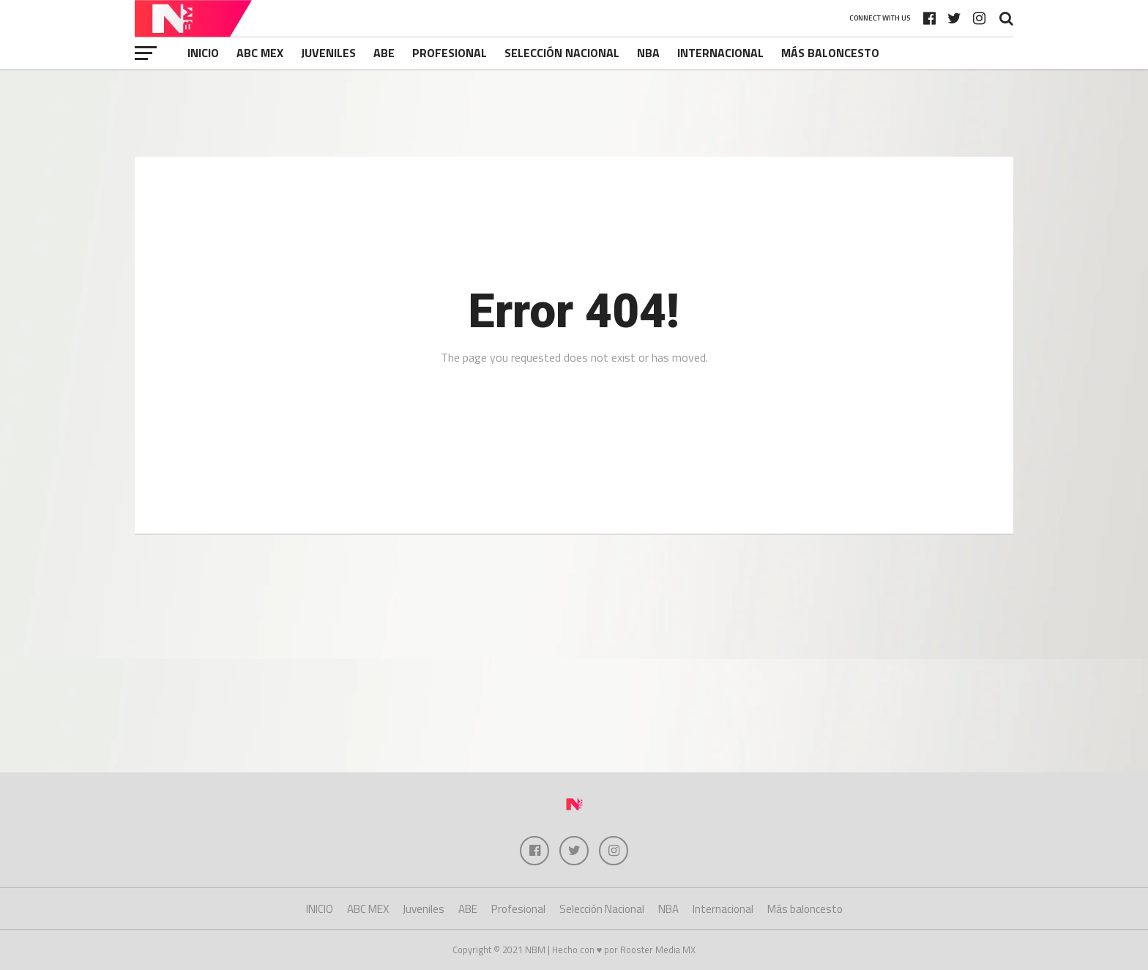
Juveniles (328, 52)
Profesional (449, 52)
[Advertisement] (574, 113)
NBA (648, 52)
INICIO (203, 52)
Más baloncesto (830, 52)
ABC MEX (259, 52)
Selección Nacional (561, 52)
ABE (384, 52)
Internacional (720, 52)
